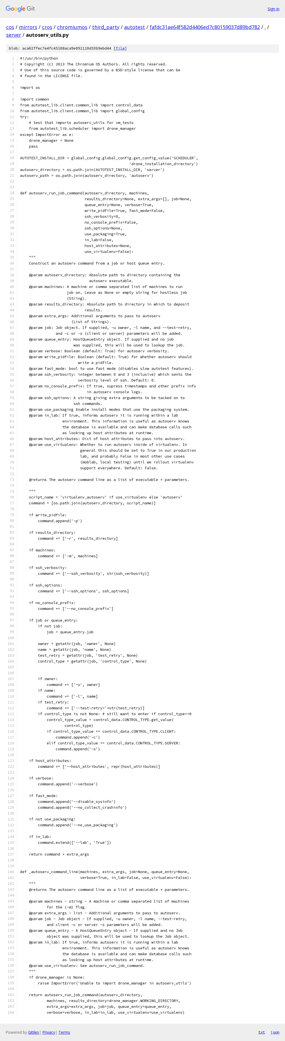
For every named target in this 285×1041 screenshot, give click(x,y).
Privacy (48, 1032)
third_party (105, 27)
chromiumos (72, 27)
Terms (64, 1032)
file (120, 48)
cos (10, 27)
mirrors (28, 27)
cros (47, 27)
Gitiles (33, 1032)
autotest (134, 27)
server (13, 34)
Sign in (273, 8)
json (275, 1032)
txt (261, 1032)
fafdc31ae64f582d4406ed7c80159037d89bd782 (205, 27)
